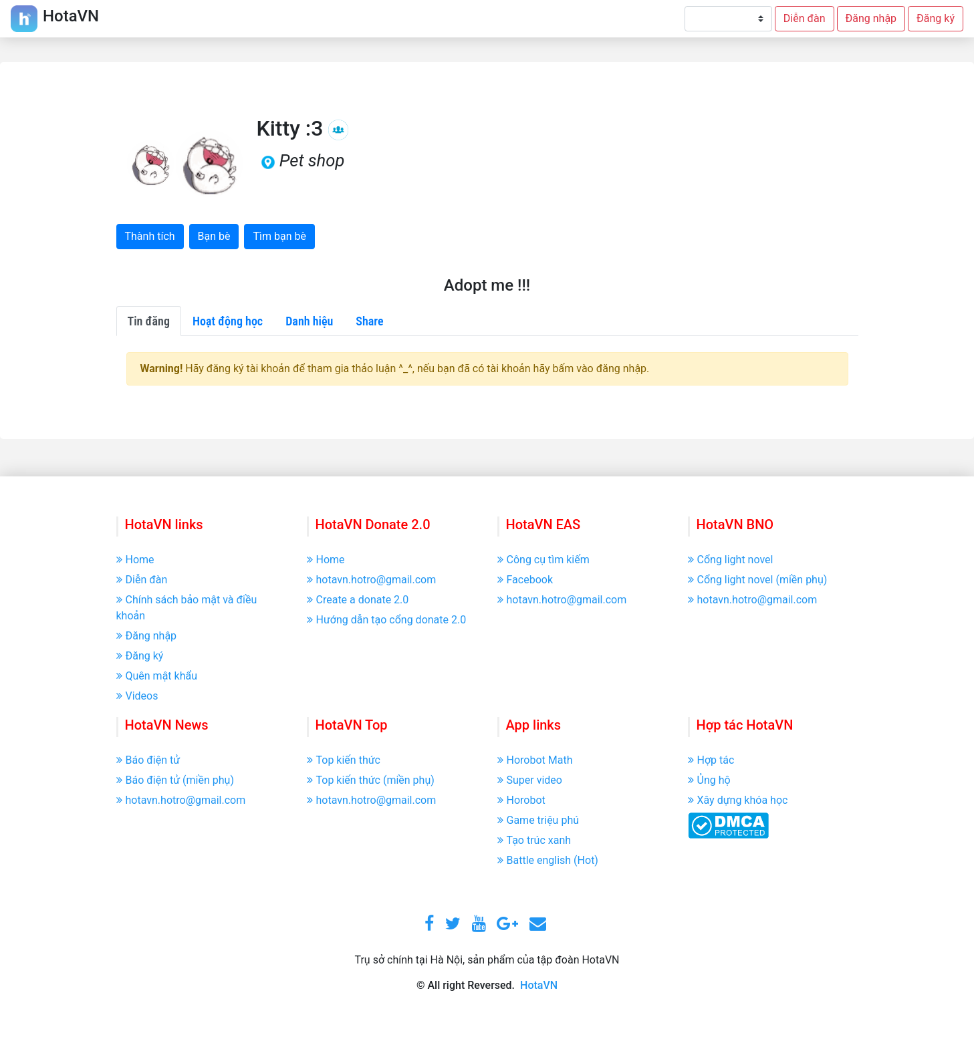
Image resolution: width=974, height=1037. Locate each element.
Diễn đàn (804, 18)
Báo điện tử (148, 760)
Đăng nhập (871, 18)
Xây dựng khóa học (738, 800)
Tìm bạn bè (279, 236)
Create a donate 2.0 (358, 599)
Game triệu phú (538, 820)
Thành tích (150, 236)
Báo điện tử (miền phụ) (175, 780)
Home (135, 559)
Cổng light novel (730, 559)
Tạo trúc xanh (534, 840)
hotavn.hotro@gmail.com (372, 579)
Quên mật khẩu (157, 676)
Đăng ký (936, 18)
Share (369, 321)
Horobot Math (535, 760)
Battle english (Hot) (547, 860)
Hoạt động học (228, 321)
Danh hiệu (309, 321)
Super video (529, 780)
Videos (137, 696)
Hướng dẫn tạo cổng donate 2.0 (387, 619)
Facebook (525, 579)
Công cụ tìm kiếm (543, 559)
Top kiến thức (343, 760)
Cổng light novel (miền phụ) (758, 579)
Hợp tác (711, 760)
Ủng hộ (709, 780)
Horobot (521, 800)
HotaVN (539, 985)
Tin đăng (149, 321)
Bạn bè (214, 236)
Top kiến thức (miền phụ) (371, 780)
